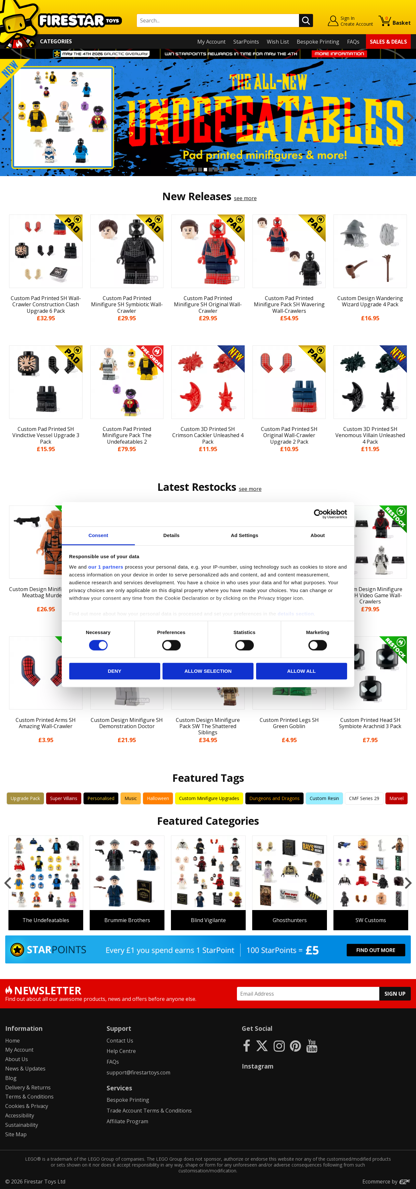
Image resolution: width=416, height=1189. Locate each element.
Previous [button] (5, 117)
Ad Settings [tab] (244, 535)
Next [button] (410, 117)
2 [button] (195, 170)
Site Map (16, 1134)
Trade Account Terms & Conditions (149, 1110)
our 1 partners (106, 567)
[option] (208, 117)
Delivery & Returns (28, 1087)
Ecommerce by (386, 1181)
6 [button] (216, 170)
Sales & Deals (388, 41)
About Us (16, 1059)
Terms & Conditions (29, 1096)
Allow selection (208, 671)
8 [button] (226, 170)
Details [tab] (171, 535)
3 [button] (200, 170)
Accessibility (19, 1115)
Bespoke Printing (318, 41)
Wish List (278, 41)
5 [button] (211, 170)
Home (12, 1040)
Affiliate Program (127, 1121)
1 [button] (190, 170)
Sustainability (21, 1124)
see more (245, 198)
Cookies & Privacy (26, 1106)
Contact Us (120, 1040)
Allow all (301, 671)
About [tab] (318, 535)
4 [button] (205, 170)
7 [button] (221, 170)
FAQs (353, 41)
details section (296, 613)
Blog (11, 1078)
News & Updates (25, 1068)
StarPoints (246, 41)
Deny (115, 671)
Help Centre (121, 1051)
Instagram (258, 1066)
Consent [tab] (98, 535)
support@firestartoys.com (138, 1072)
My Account (211, 41)
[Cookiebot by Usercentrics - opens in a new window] (318, 514)
